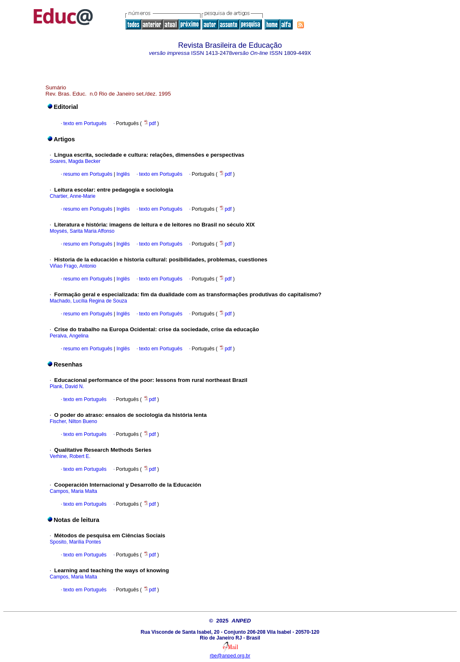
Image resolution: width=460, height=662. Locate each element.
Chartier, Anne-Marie (72, 196)
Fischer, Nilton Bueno (73, 421)
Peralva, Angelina (69, 336)
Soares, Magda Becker (75, 161)
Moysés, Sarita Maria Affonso (82, 231)
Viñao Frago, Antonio (73, 266)
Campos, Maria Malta (73, 491)
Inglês (122, 174)
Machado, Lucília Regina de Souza (88, 301)
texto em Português (85, 123)
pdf (150, 123)
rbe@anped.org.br (230, 656)
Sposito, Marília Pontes (75, 542)
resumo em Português (88, 174)
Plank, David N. (67, 386)
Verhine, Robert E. (70, 456)
